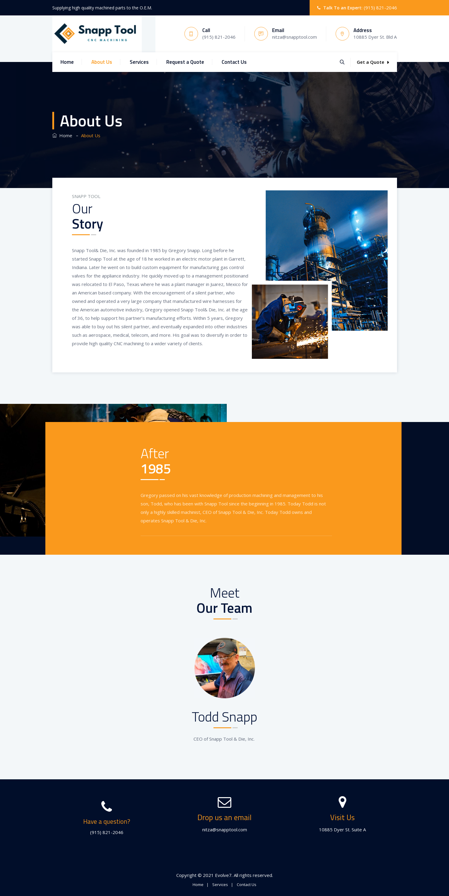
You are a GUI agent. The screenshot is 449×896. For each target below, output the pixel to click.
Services (139, 62)
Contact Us (234, 62)
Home (67, 62)
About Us (101, 62)
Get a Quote (373, 62)
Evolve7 (223, 875)
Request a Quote (185, 62)
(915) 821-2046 (380, 8)
